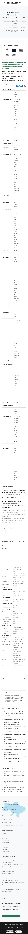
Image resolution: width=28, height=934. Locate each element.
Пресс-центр (5, 851)
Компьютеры (5, 840)
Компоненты (5, 842)
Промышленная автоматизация (10, 880)
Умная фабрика (6, 893)
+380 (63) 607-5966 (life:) (10, 812)
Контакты (4, 836)
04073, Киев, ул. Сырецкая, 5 (11, 804)
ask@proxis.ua (7, 822)
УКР (10, 687)
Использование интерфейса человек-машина (14, 882)
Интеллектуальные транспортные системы (13, 887)
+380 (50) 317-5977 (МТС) (10, 809)
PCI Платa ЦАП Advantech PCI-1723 (12, 789)
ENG (4, 687)
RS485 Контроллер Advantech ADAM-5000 (14, 779)
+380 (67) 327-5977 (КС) (10, 807)
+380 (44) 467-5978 (8, 819)
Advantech (12, 84)
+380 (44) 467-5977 (9, 815)
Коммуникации (6, 845)
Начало (8, 25)
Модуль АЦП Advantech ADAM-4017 (12, 785)
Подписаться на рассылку (11, 915)
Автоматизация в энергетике (9, 884)
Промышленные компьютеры (11, 27)
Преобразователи (6, 847)
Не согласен (10, 931)
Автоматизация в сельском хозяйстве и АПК (13, 864)
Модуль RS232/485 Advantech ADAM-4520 (14, 787)
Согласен (18, 931)
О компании (5, 838)
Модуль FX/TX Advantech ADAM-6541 (13, 791)
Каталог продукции (16, 25)
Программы (5, 849)
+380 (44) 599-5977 (8, 817)
